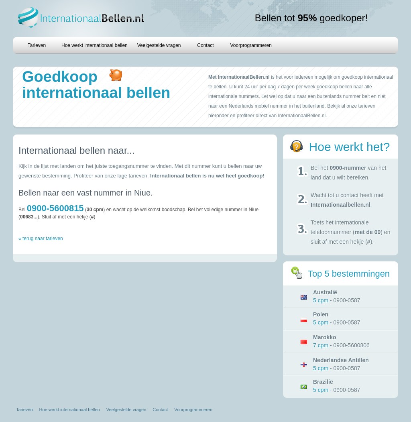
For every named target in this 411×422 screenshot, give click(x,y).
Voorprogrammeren (251, 45)
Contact (205, 45)
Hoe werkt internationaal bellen (94, 45)
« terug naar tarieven (40, 238)
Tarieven (37, 45)
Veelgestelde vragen (159, 45)
